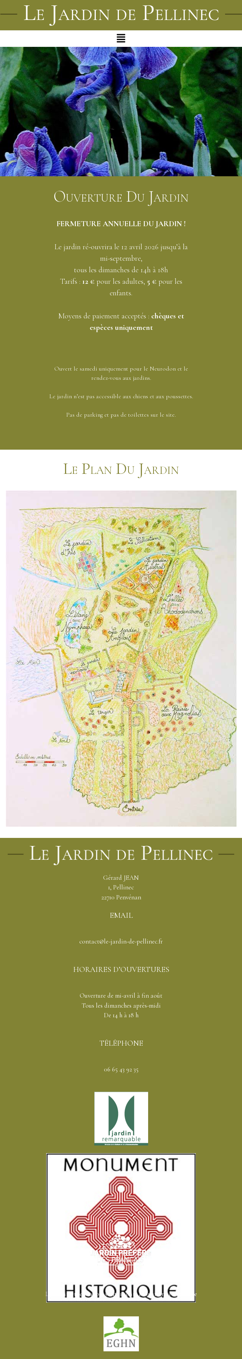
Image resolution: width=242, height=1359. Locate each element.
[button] (121, 38)
